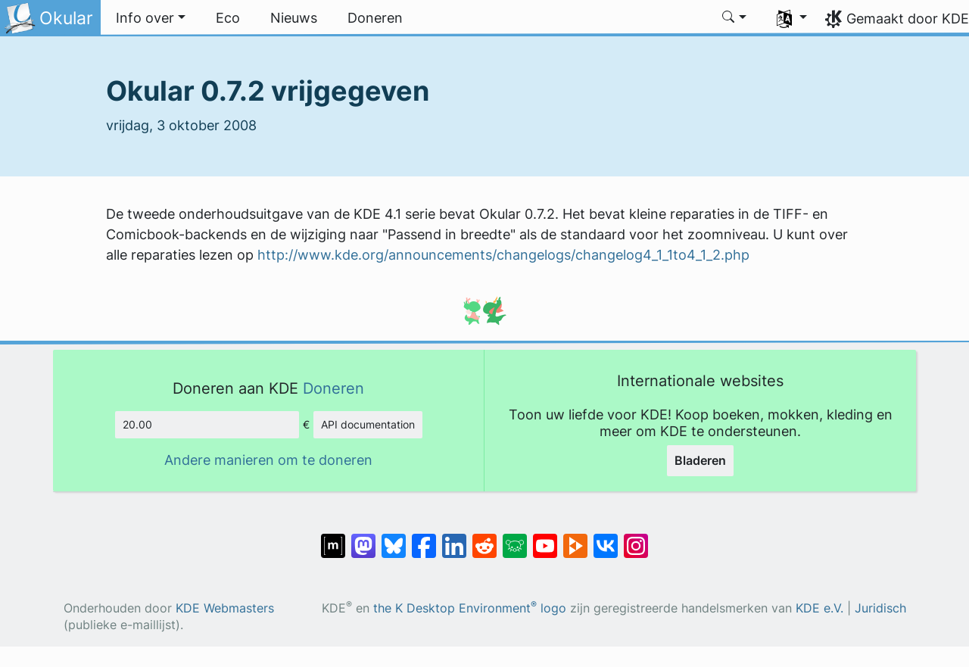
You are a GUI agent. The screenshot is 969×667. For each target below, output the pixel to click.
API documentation (368, 424)
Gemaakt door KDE (907, 18)
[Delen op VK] (606, 538)
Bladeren (700, 460)
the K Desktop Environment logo (469, 608)
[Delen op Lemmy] (515, 538)
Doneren (333, 388)
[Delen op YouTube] (545, 538)
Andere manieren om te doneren (268, 460)
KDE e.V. (819, 608)
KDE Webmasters (225, 608)
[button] (151, 18)
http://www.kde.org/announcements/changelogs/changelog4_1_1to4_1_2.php (503, 255)
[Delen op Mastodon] (363, 538)
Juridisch (880, 608)
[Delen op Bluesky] (394, 538)
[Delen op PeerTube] (575, 538)
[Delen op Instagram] (636, 538)
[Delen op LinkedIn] (454, 538)
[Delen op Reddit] (484, 538)
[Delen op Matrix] (333, 538)
